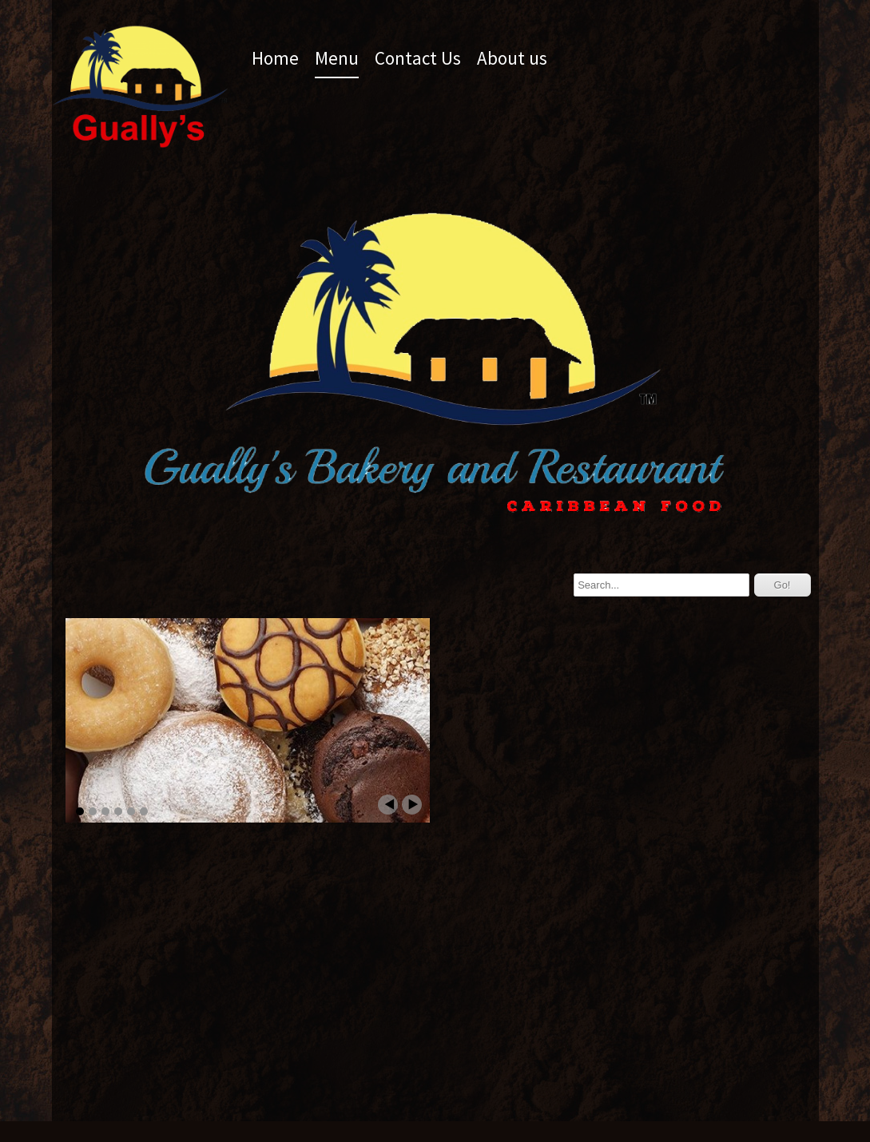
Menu (337, 57)
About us (512, 57)
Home (275, 57)
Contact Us (418, 57)
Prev (388, 805)
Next (412, 805)
